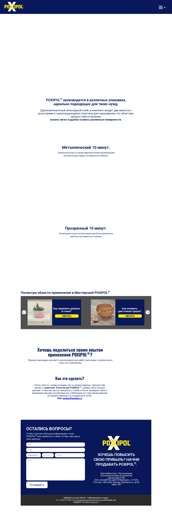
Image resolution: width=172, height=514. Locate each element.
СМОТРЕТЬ (66, 316)
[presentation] (68, 486)
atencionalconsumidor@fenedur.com (90, 500)
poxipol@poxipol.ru (72, 398)
